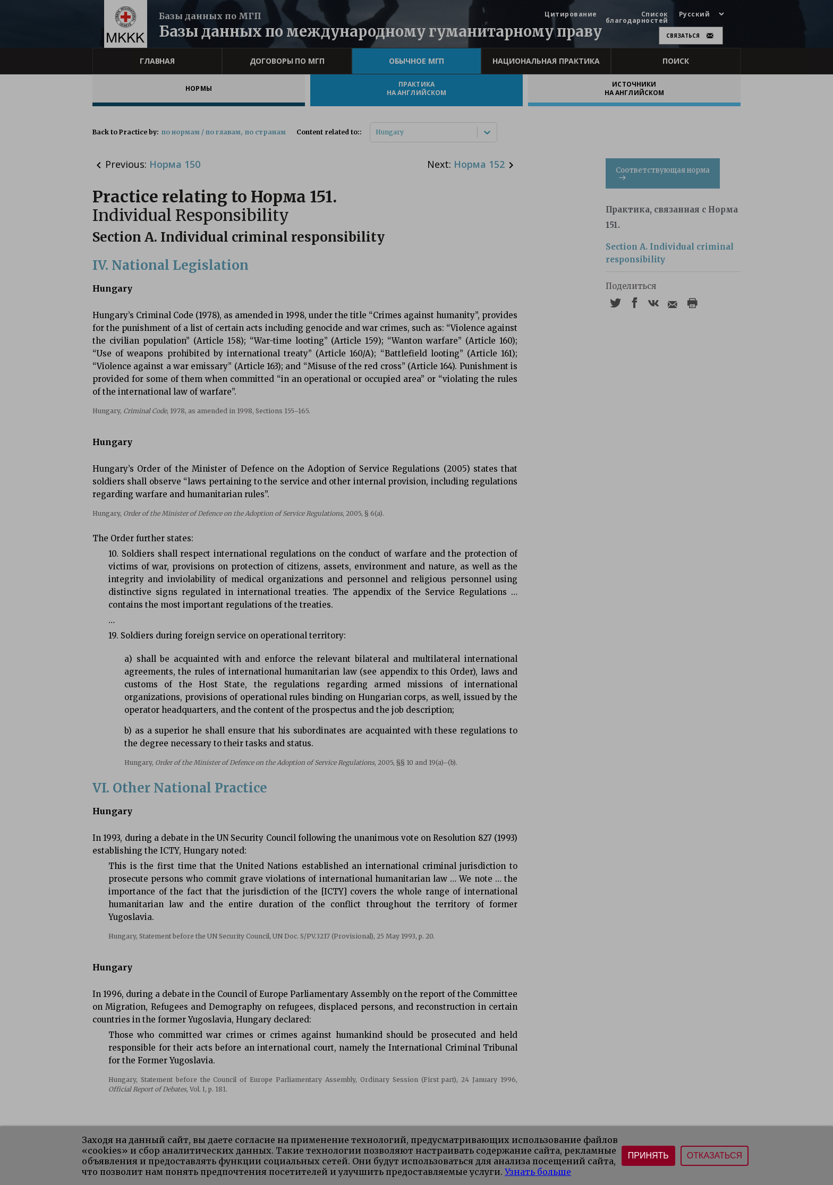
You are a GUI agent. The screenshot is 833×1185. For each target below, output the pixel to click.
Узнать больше (538, 1171)
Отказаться (714, 1155)
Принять (648, 1155)
